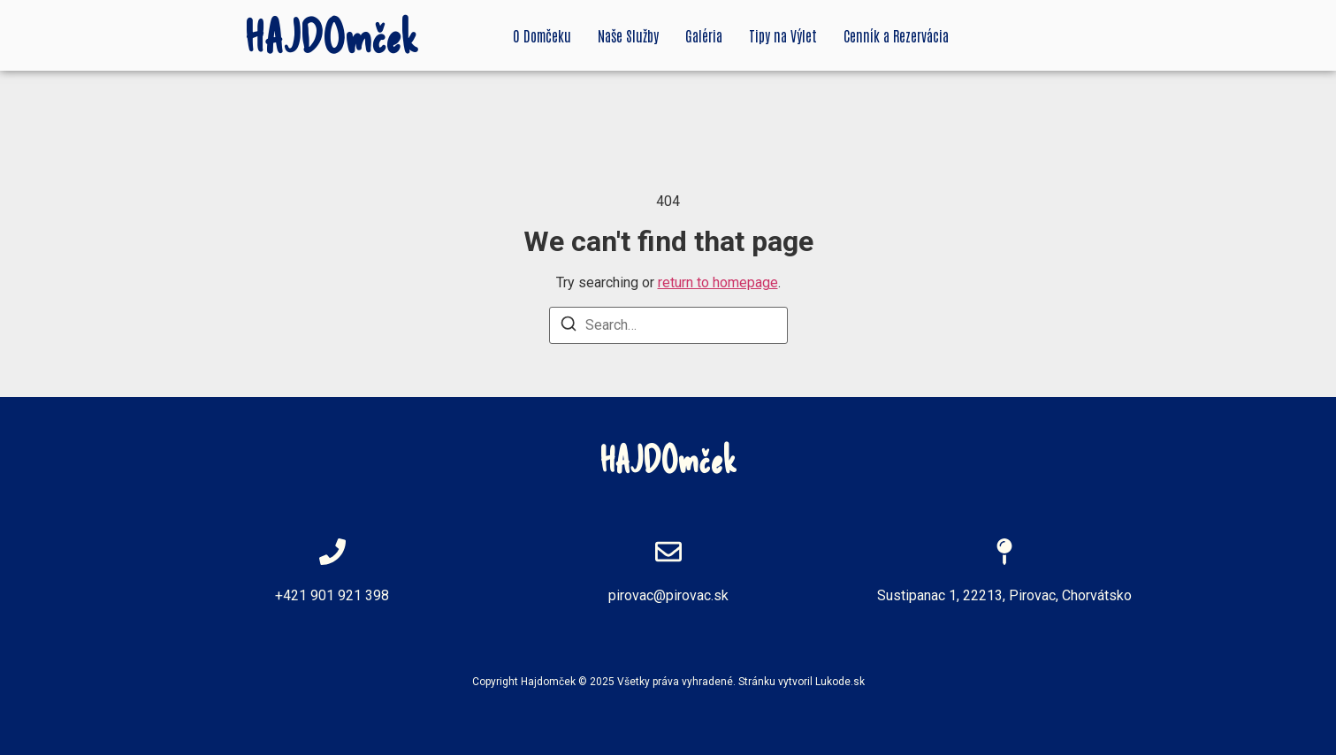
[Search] (569, 327)
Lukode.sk (840, 681)
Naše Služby (628, 35)
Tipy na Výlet (783, 35)
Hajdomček (548, 681)
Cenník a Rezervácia (896, 35)
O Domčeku (542, 35)
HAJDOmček (331, 35)
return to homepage (718, 282)
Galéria (703, 35)
